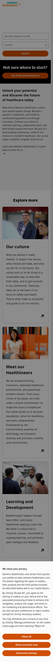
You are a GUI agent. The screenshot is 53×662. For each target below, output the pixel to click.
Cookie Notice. (42, 588)
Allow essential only (26, 644)
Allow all (26, 636)
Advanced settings (26, 653)
